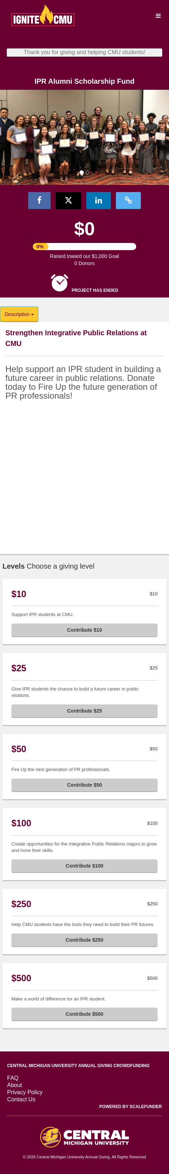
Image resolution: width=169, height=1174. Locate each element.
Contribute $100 (84, 866)
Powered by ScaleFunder (130, 1106)
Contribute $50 (84, 785)
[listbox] (84, 137)
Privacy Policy (25, 1092)
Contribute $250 (84, 940)
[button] (12, 137)
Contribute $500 (84, 1014)
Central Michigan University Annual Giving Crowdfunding (78, 1065)
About (14, 1085)
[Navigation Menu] (158, 16)
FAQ (13, 1078)
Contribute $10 (84, 630)
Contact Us (21, 1099)
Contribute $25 (84, 711)
